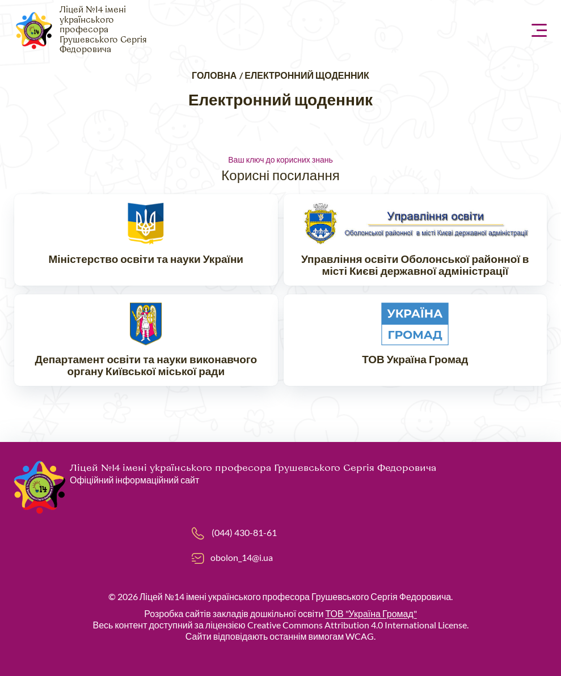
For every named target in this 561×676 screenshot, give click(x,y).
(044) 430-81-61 (244, 532)
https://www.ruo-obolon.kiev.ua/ (415, 241)
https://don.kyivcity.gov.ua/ (146, 341)
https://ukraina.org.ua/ (415, 341)
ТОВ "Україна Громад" (370, 613)
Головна (214, 75)
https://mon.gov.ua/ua (146, 241)
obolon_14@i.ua (241, 557)
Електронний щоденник (306, 75)
